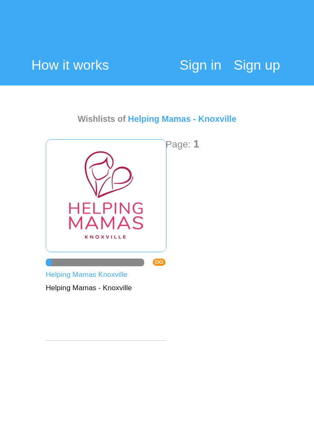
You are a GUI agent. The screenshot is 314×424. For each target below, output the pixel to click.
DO (159, 262)
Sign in (201, 65)
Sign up (257, 65)
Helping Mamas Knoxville (86, 275)
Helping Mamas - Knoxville (182, 119)
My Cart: (275, 32)
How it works (70, 65)
